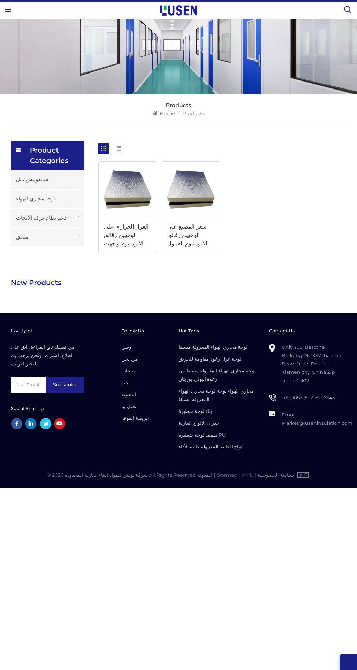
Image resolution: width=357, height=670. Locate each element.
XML (247, 657)
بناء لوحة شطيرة (195, 593)
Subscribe (65, 567)
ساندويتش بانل (32, 179)
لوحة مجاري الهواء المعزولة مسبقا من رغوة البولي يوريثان (217, 557)
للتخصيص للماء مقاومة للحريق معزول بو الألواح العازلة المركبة (58, 349)
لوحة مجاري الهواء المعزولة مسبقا (213, 529)
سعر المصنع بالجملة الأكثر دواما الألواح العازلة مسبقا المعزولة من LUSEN (61, 381)
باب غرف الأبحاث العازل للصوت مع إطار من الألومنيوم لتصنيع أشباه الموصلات (60, 414)
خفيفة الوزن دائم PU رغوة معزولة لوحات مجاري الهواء (59, 283)
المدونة (128, 576)
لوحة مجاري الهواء (36, 198)
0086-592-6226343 (312, 580)
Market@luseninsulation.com (317, 605)
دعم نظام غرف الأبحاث (41, 217)
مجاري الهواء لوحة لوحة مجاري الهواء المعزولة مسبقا (216, 577)
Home (164, 113)
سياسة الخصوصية (276, 657)
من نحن (129, 541)
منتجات (128, 553)
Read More (51, 291)
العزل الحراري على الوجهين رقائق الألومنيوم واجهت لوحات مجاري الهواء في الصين (127, 235)
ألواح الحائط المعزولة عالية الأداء (211, 629)
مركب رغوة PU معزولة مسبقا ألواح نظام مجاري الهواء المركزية (61, 316)
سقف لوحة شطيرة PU (202, 617)
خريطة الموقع (135, 600)
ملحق (22, 236)
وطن (126, 529)
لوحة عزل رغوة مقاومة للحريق (209, 541)
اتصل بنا (129, 588)
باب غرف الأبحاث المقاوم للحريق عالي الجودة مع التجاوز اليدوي (59, 447)
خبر (125, 565)
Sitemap (227, 657)
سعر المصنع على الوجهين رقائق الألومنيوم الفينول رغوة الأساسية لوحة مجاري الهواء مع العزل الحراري (190, 235)
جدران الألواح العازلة (199, 605)
